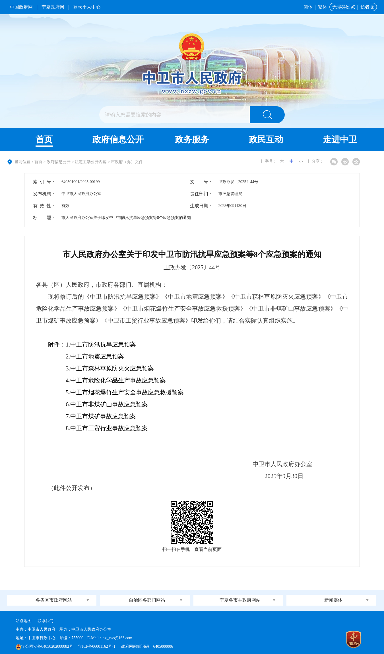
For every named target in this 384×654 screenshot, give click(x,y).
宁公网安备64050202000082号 (44, 646)
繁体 (322, 7)
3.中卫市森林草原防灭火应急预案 (101, 368)
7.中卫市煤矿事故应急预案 (92, 416)
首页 (44, 139)
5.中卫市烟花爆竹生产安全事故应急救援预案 (116, 392)
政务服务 (192, 139)
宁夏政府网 (53, 7)
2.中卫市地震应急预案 (86, 356)
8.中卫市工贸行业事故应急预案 (98, 428)
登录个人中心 (86, 7)
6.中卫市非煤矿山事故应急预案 (98, 404)
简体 (308, 7)
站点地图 (24, 621)
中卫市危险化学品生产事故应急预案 (107, 380)
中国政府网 (21, 7)
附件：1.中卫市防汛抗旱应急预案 (92, 344)
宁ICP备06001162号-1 (97, 646)
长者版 (367, 7)
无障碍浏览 (343, 7)
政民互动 (266, 139)
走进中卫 (340, 139)
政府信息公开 (118, 139)
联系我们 (45, 621)
